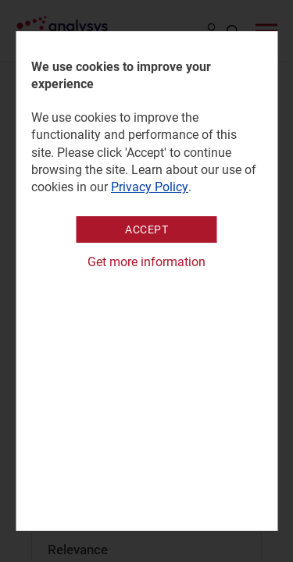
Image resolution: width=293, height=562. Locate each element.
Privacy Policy (149, 187)
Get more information (146, 261)
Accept (146, 229)
